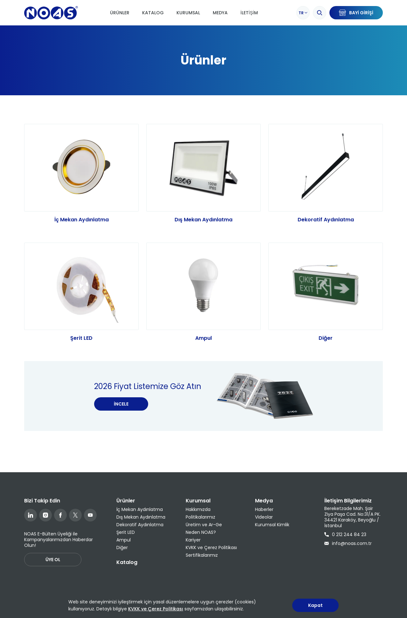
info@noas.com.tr (348, 543)
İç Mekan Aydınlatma (81, 219)
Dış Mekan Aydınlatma (203, 219)
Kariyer (193, 540)
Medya (220, 13)
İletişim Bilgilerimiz (348, 500)
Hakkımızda (198, 509)
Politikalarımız (200, 517)
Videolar (264, 517)
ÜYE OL (52, 559)
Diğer (326, 343)
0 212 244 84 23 (345, 534)
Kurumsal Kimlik (272, 524)
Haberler (264, 509)
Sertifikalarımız (202, 555)
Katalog (153, 13)
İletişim (249, 13)
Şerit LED (81, 343)
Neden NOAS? (201, 532)
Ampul (203, 343)
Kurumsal (188, 13)
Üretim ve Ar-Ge (204, 524)
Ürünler (119, 13)
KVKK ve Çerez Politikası (211, 547)
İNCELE (121, 409)
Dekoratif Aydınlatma (326, 219)
